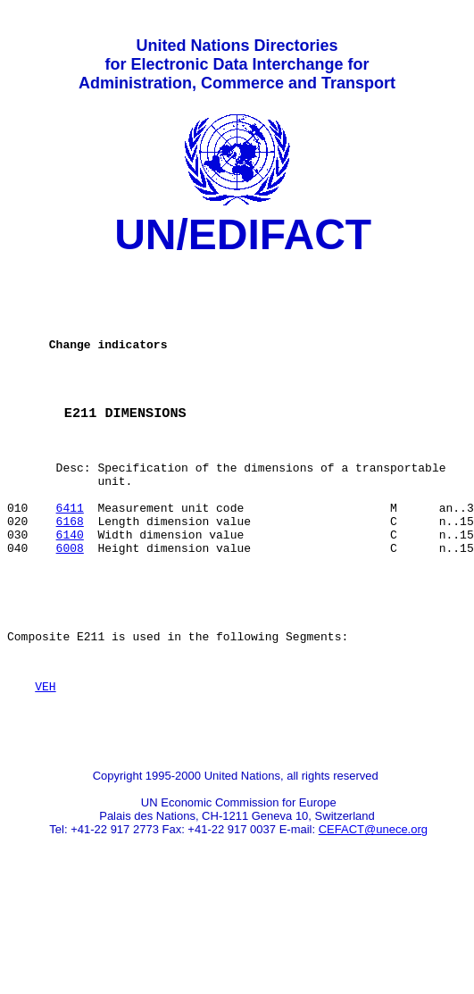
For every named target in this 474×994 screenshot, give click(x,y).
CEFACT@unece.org (373, 908)
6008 (70, 603)
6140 (70, 587)
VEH (45, 757)
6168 (70, 571)
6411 (70, 555)
